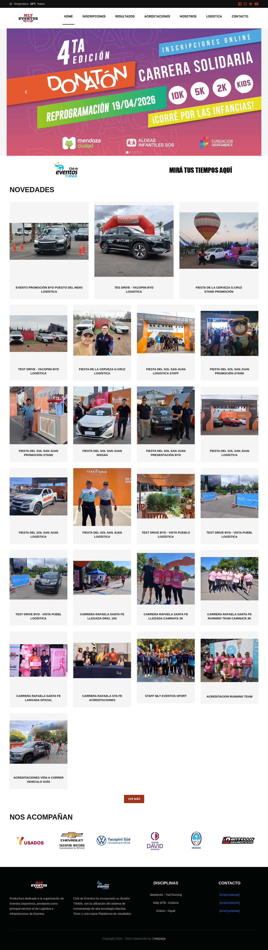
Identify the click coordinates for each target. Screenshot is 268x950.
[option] (30, 841)
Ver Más (134, 799)
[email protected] (229, 894)
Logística (214, 16)
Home (68, 16)
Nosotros (188, 16)
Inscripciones (94, 16)
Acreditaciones (157, 16)
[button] (26, 92)
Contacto (240, 16)
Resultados (125, 16)
